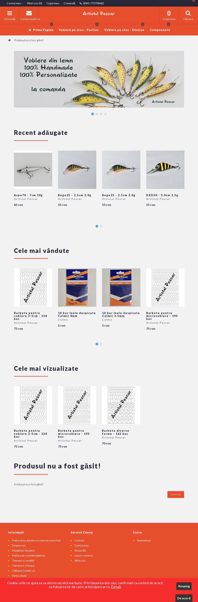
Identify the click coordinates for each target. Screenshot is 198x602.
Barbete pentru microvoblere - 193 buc (162, 316)
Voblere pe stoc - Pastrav (79, 28)
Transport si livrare (23, 565)
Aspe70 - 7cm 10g (28, 195)
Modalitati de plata (23, 550)
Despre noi (18, 545)
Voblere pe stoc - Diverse (124, 28)
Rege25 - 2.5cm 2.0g (74, 195)
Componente (160, 28)
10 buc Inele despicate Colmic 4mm (77, 314)
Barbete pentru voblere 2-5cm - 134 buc (30, 316)
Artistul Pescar (26, 198)
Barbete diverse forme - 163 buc (115, 432)
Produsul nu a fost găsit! (29, 40)
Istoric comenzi (83, 555)
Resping (184, 586)
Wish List (80, 560)
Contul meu (81, 545)
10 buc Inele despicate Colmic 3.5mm (121, 314)
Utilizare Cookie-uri (23, 570)
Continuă (176, 494)
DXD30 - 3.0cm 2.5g (162, 195)
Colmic (63, 319)
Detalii (116, 587)
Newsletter (144, 540)
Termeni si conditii (23, 560)
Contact (79, 540)
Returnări (80, 550)
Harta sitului (19, 575)
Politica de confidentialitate (28, 555)
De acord (183, 598)
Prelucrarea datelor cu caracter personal (36, 540)
